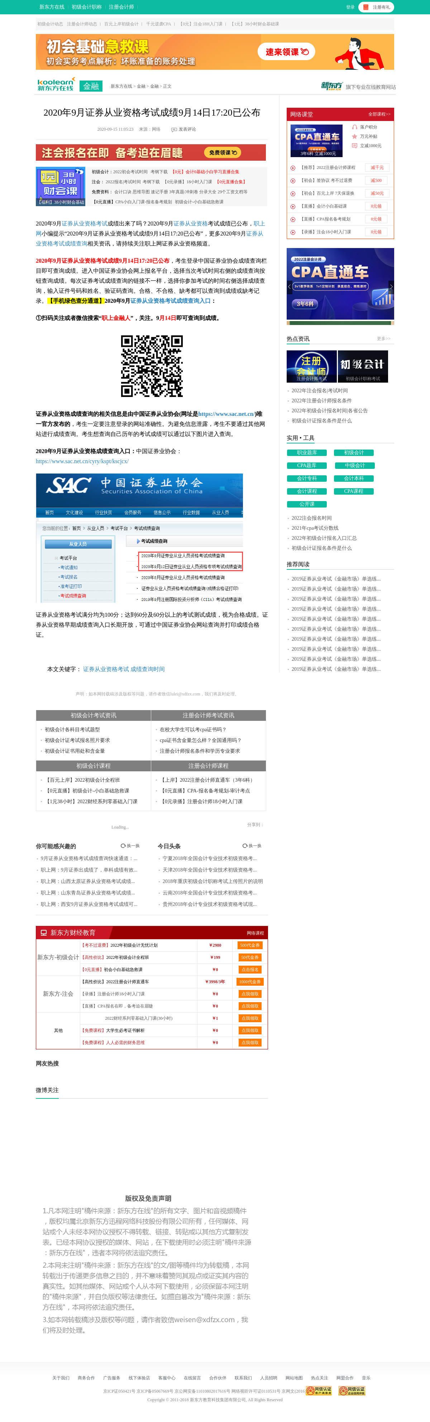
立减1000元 (367, 145)
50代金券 (250, 957)
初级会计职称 (87, 7)
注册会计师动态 (82, 23)
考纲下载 (159, 171)
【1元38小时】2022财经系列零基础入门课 (91, 801)
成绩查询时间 (147, 669)
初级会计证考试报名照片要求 (77, 740)
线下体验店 (139, 1377)
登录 (350, 7)
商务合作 (86, 1377)
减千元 (377, 167)
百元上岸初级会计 (121, 23)
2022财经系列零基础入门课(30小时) (138, 1018)
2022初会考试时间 (130, 171)
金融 (91, 86)
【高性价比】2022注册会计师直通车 (114, 981)
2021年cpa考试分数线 (315, 528)
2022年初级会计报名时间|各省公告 (330, 410)
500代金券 (250, 945)
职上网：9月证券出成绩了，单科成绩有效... (89, 870)
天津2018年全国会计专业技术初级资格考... (210, 870)
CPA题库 (307, 465)
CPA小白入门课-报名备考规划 (143, 201)
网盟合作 (345, 1377)
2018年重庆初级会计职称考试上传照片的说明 (213, 881)
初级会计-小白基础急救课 (199, 201)
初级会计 (354, 452)
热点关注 (319, 1377)
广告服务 (111, 1377)
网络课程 (255, 933)
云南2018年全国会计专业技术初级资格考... (210, 893)
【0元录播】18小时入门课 (187, 181)
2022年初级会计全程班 (127, 957)
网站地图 (294, 1377)
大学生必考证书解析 (125, 1030)
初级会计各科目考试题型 (72, 729)
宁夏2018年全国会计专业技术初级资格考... (210, 858)
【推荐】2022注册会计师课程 (327, 167)
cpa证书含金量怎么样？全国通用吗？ (201, 740)
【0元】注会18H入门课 (200, 23)
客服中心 (167, 1377)
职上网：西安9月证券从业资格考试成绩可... (89, 904)
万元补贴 (364, 136)
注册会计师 (121, 7)
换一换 (130, 845)
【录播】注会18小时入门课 (325, 231)
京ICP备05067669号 (155, 1391)
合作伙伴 (217, 1377)
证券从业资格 (190, 223)
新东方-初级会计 (58, 957)
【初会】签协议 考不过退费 (326, 180)
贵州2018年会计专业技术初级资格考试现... (210, 904)
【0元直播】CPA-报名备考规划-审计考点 (205, 790)
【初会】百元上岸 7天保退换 (327, 193)
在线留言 (192, 1377)
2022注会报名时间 (312, 518)
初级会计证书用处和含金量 (75, 751)
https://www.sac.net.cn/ (226, 414)
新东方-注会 (58, 994)
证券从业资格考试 (85, 223)
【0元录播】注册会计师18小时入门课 (201, 801)
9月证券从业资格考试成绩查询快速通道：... (89, 858)
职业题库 (307, 452)
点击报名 (250, 969)
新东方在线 (51, 7)
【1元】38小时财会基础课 (254, 23)
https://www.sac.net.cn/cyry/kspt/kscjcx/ (82, 461)
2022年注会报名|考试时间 (320, 390)
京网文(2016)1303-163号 (304, 1391)
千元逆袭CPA (158, 23)
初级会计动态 (50, 23)
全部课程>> (379, 114)
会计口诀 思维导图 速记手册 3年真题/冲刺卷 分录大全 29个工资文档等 (181, 191)
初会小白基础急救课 (123, 969)
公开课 (307, 504)
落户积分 (364, 127)
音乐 (366, 1377)
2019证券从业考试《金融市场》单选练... (336, 579)
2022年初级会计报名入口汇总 (324, 538)
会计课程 (307, 491)
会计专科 (307, 478)
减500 (376, 180)
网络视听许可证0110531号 (256, 1391)
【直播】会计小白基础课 (323, 206)
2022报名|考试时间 (123, 181)
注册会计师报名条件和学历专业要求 (200, 751)
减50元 (377, 193)
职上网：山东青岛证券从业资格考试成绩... (88, 893)
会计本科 (354, 478)
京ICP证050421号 (120, 1391)
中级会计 (355, 465)
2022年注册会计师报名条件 (322, 400)
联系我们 (243, 1377)
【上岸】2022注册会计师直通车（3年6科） (207, 780)
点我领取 (250, 993)
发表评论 (187, 129)
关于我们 (61, 1377)
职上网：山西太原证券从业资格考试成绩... (88, 881)
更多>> (384, 338)
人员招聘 (268, 1377)
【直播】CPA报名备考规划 (325, 219)
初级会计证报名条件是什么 (322, 420)
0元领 (376, 206)
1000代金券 (250, 981)
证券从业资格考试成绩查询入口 (170, 301)
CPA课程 (354, 491)
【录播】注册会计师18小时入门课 (112, 993)
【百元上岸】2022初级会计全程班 (82, 780)
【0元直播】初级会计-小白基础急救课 (87, 790)
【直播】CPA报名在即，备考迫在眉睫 (116, 1006)
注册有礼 (381, 7)
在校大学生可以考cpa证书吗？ (193, 729)
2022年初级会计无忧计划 (134, 945)
